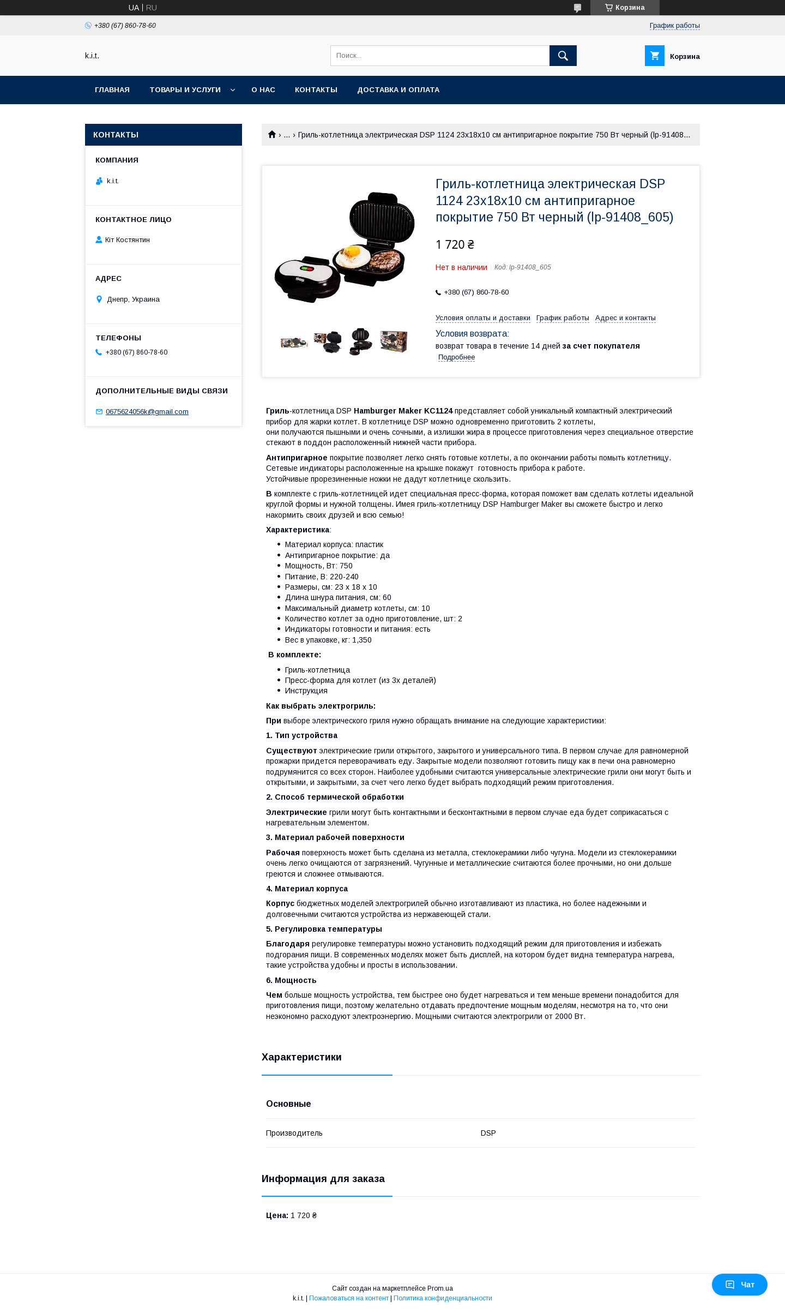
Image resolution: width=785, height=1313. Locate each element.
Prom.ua (440, 1288)
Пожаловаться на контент (349, 1298)
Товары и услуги (185, 90)
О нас (263, 90)
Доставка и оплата (398, 90)
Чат (739, 1285)
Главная (112, 90)
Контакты (316, 90)
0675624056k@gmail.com (147, 411)
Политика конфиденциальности (443, 1298)
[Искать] (563, 55)
